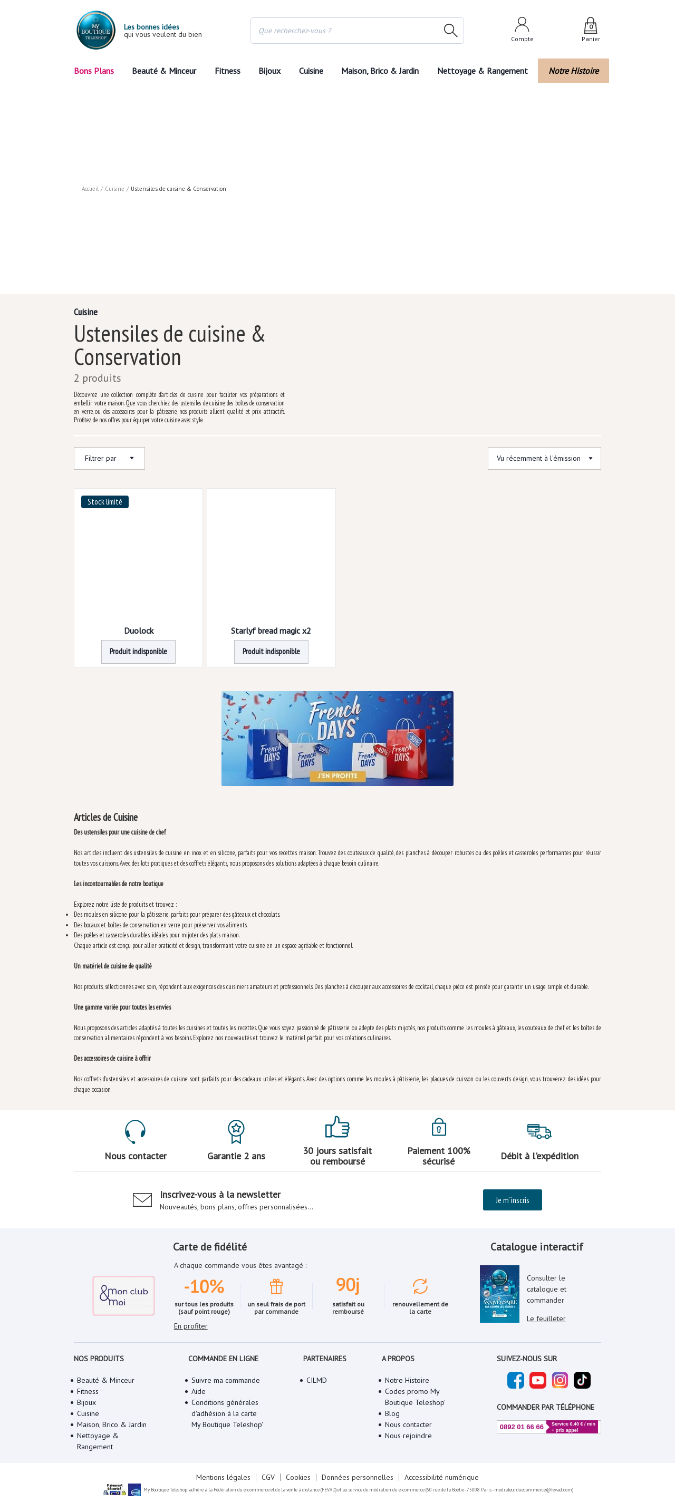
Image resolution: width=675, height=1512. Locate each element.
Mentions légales (223, 1477)
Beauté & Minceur (164, 70)
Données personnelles (357, 1477)
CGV (268, 1477)
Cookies (298, 1477)
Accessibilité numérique (441, 1477)
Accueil (90, 188)
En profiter (191, 1326)
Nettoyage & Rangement (482, 70)
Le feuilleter (546, 1318)
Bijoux (269, 70)
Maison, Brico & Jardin (380, 70)
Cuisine (311, 70)
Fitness (227, 70)
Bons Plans (94, 70)
